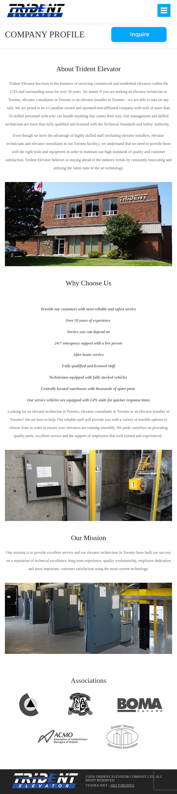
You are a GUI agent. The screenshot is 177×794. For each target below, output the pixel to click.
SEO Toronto (122, 785)
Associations (88, 680)
